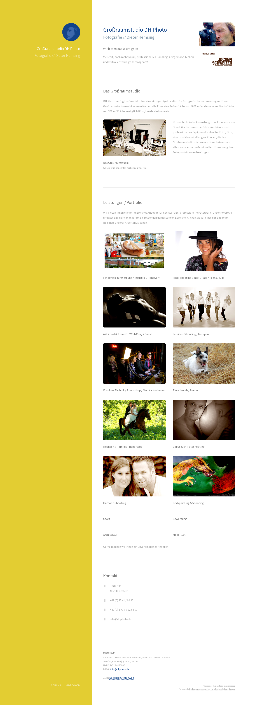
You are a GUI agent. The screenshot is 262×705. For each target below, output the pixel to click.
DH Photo (57, 685)
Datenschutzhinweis (121, 677)
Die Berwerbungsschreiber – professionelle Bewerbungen (212, 689)
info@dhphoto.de (120, 619)
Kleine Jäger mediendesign (224, 686)
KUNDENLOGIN (73, 685)
